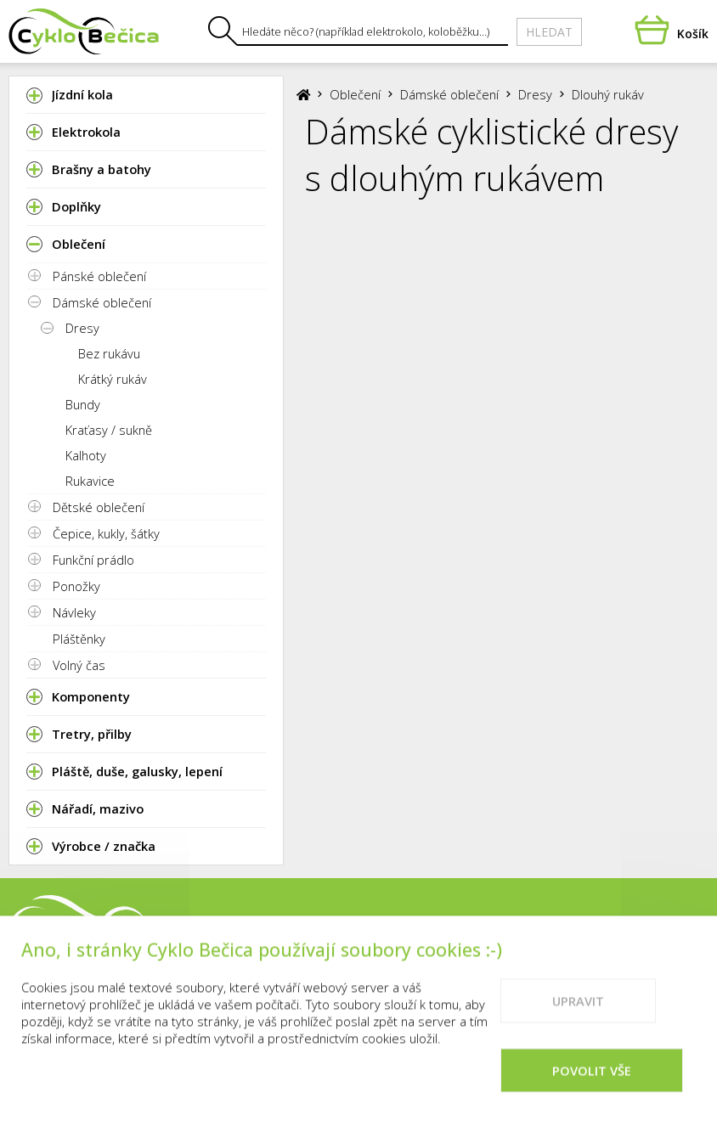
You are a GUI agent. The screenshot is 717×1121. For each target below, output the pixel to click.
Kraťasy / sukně (108, 429)
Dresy (82, 327)
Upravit (578, 1016)
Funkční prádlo (93, 559)
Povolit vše (591, 1086)
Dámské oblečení (102, 302)
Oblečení (355, 94)
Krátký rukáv (112, 378)
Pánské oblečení (99, 276)
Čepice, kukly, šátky (106, 533)
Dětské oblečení (98, 507)
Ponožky (76, 585)
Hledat (549, 32)
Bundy (82, 404)
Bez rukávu (109, 353)
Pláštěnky (79, 638)
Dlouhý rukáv (608, 94)
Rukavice (90, 480)
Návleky (74, 612)
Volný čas (79, 664)
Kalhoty (85, 455)
